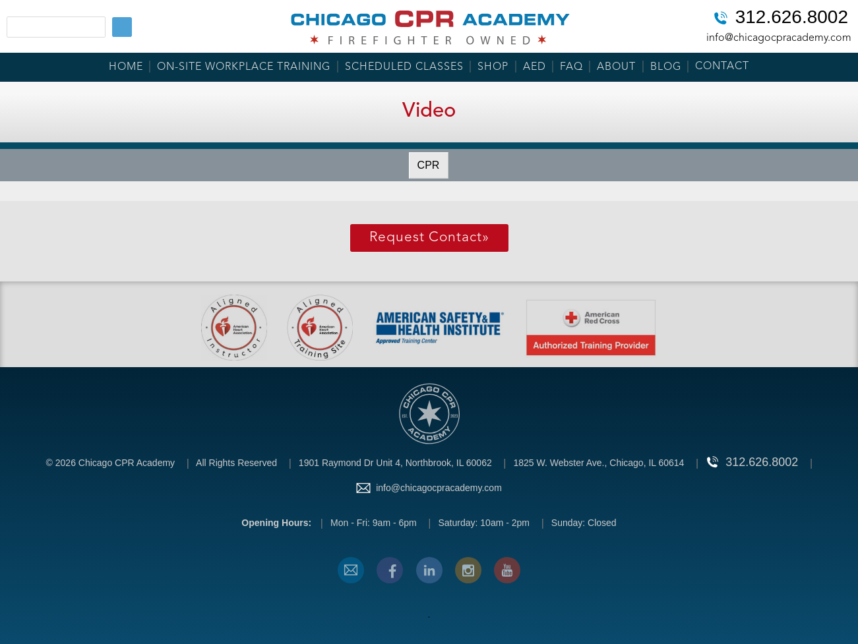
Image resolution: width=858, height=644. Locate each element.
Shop (492, 67)
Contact (722, 66)
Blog (665, 67)
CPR (428, 165)
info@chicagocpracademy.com (778, 38)
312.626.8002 (791, 18)
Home (126, 67)
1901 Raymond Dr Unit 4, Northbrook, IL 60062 (395, 462)
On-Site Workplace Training (243, 67)
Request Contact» (429, 238)
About (616, 67)
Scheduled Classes (404, 67)
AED (534, 67)
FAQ (571, 67)
